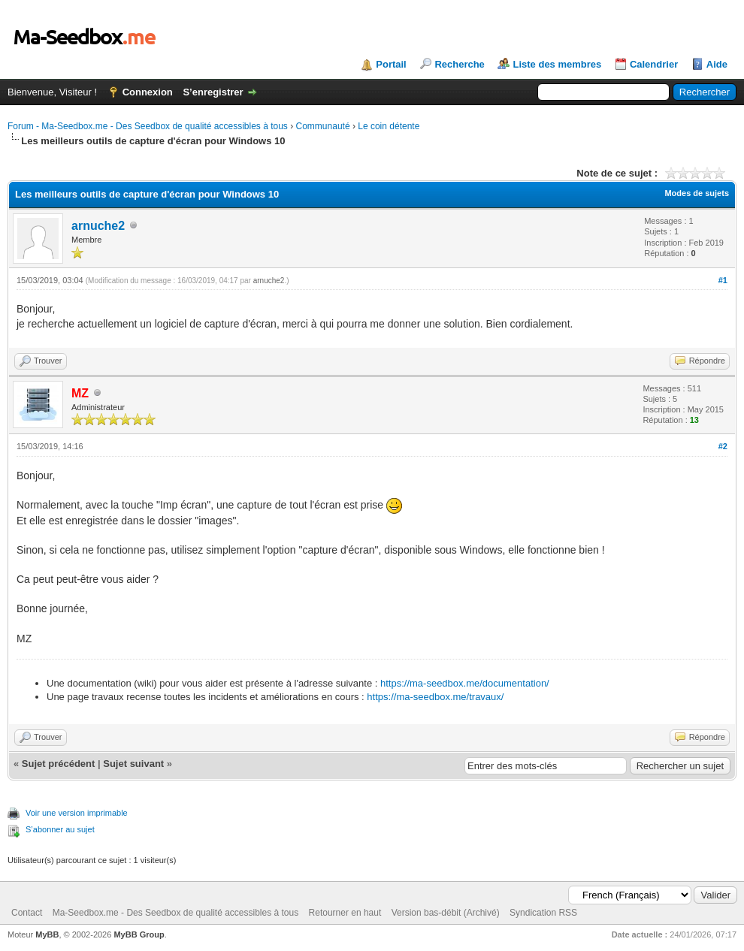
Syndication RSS (543, 912)
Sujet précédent (58, 763)
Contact (26, 912)
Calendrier (654, 64)
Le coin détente (388, 126)
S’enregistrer (213, 92)
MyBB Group (138, 934)
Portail (391, 64)
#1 (722, 280)
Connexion (147, 92)
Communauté (323, 126)
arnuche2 (98, 225)
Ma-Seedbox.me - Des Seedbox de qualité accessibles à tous (176, 912)
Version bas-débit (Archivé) (446, 912)
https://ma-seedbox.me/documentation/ (464, 683)
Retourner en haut (345, 912)
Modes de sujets (696, 193)
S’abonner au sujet (60, 829)
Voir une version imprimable (77, 812)
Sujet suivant (133, 763)
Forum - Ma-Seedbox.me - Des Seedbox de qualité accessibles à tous (148, 126)
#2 (722, 446)
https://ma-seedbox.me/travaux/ (435, 696)
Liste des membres (557, 64)
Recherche (459, 64)
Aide (716, 64)
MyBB (47, 934)
